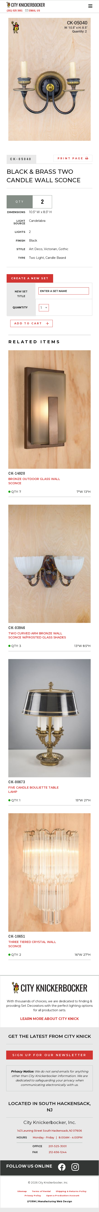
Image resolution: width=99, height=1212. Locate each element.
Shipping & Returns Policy (71, 1191)
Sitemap (22, 1191)
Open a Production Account (62, 1195)
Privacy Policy (33, 1195)
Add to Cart (31, 323)
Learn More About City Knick (49, 1019)
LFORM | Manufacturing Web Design (49, 1201)
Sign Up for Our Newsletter (49, 1055)
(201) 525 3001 (15, 10)
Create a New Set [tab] (30, 278)
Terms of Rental (41, 1191)
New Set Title (21, 294)
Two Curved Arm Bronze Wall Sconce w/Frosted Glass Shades (37, 635)
